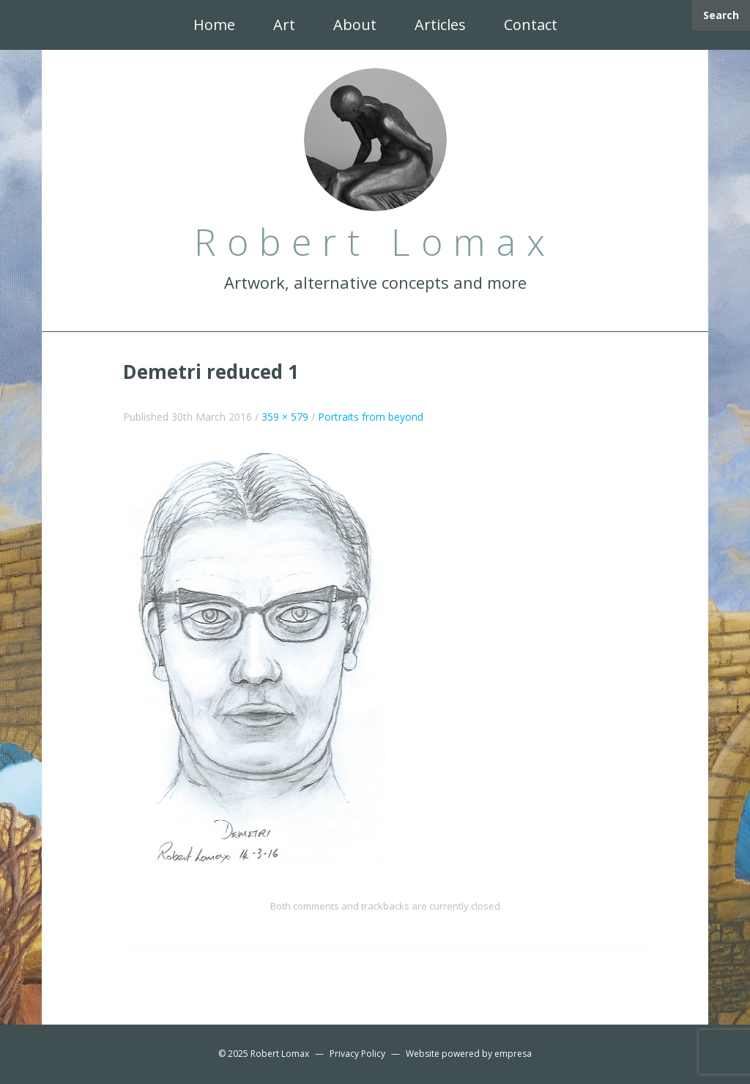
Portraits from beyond (370, 417)
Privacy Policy (357, 1053)
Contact (530, 24)
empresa (513, 1053)
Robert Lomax (279, 1053)
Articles (440, 24)
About (354, 24)
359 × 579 (284, 417)
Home (214, 24)
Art (284, 24)
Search (721, 15)
